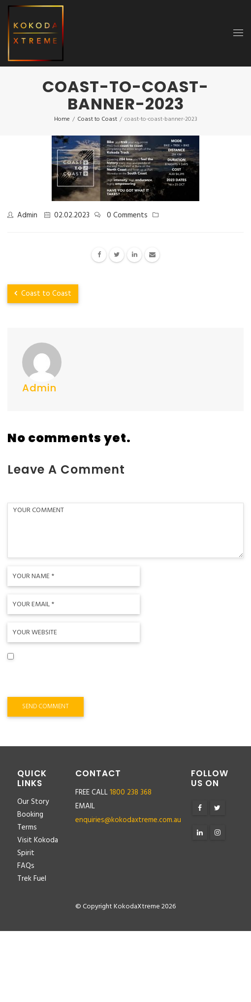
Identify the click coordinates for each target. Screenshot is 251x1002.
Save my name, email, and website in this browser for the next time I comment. (117, 678)
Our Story (33, 802)
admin (27, 215)
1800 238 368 (131, 792)
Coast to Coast (42, 294)
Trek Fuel (31, 879)
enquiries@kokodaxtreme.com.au (128, 820)
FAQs (25, 866)
